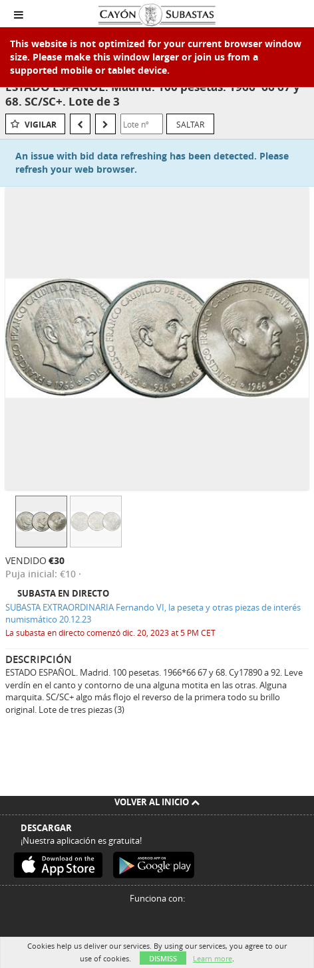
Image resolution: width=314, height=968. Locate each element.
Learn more (212, 958)
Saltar (190, 124)
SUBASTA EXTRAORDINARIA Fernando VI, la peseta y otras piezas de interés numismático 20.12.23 (153, 613)
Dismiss (163, 958)
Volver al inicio (157, 802)
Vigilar (41, 124)
